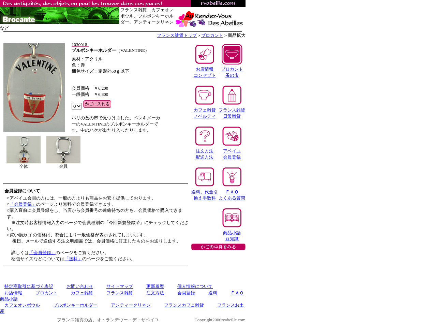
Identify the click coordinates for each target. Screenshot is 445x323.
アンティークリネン (131, 305)
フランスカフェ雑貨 (184, 305)
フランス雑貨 (119, 292)
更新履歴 (155, 286)
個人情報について (195, 286)
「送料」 (73, 258)
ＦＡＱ (237, 292)
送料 (212, 292)
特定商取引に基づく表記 (28, 286)
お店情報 (13, 292)
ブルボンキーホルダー (75, 305)
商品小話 (9, 299)
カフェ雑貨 (82, 292)
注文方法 (155, 292)
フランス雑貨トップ (177, 35)
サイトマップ (119, 286)
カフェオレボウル (22, 305)
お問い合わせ (79, 286)
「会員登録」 (23, 204)
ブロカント (212, 35)
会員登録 (186, 292)
